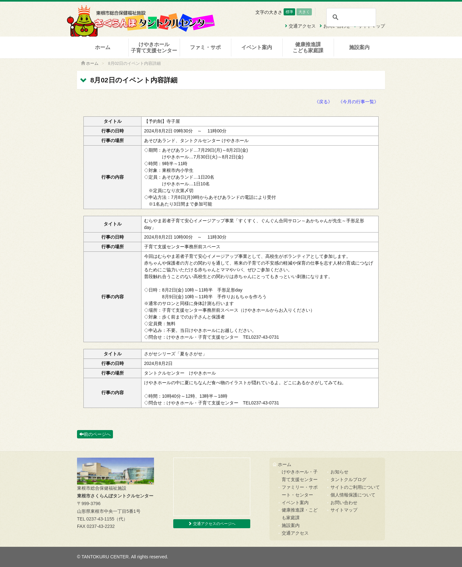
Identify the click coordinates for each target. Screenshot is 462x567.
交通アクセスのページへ (211, 523)
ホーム (102, 47)
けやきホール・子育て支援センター (300, 475)
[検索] (351, 17)
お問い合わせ (343, 502)
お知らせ (339, 471)
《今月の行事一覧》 (358, 101)
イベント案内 (256, 47)
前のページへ (95, 434)
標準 (289, 12)
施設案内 (359, 47)
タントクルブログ (348, 479)
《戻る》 (323, 101)
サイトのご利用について (355, 487)
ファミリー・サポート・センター (300, 491)
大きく (304, 12)
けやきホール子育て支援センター (154, 47)
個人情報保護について (352, 494)
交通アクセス (295, 533)
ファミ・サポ (205, 47)
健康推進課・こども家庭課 (300, 513)
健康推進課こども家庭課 (308, 47)
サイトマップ (343, 509)
